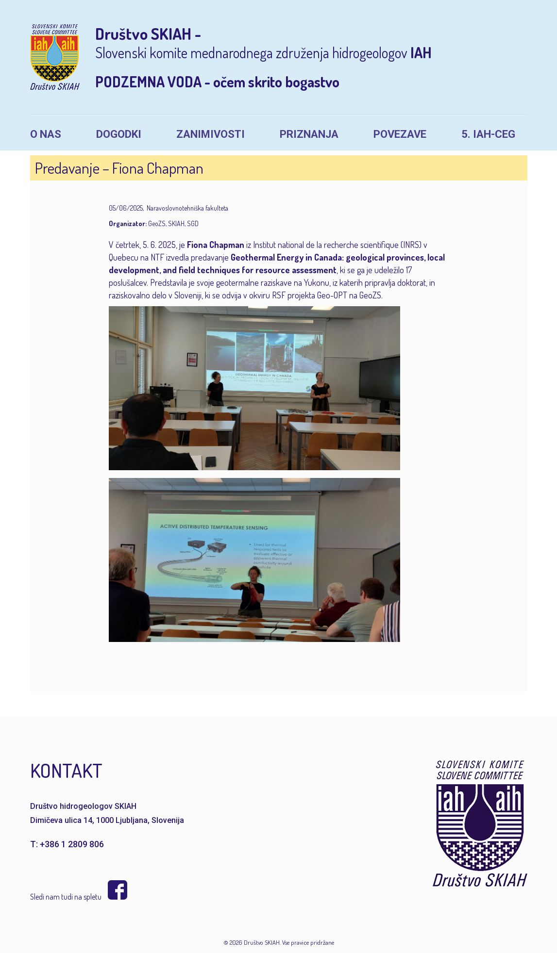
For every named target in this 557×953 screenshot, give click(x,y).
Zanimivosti (210, 134)
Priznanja (309, 134)
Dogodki (118, 134)
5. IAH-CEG (488, 134)
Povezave (399, 134)
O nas (45, 134)
